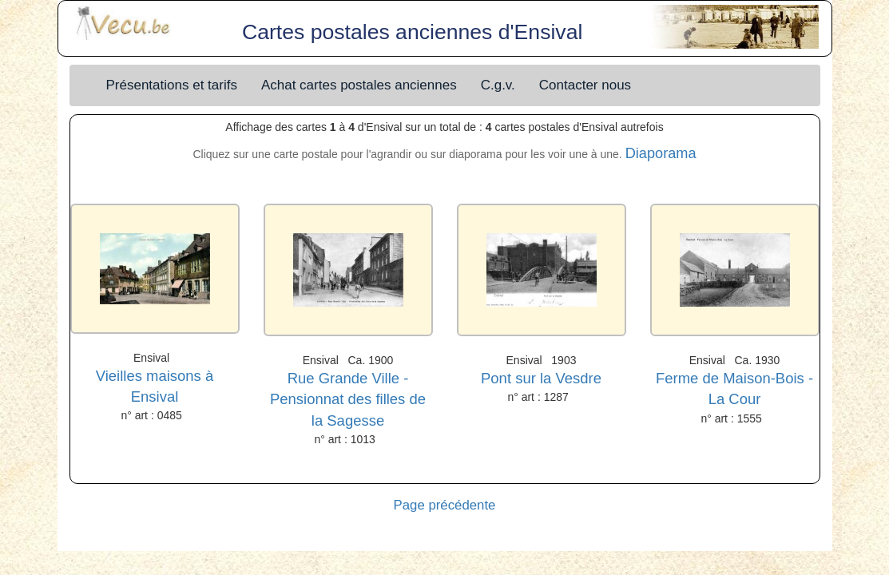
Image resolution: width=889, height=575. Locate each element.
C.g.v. (498, 85)
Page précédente (445, 505)
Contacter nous (585, 85)
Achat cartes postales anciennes (359, 85)
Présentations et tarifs (171, 85)
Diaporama (661, 153)
